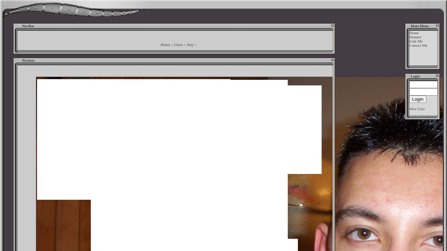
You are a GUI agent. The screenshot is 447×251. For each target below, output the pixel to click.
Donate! (415, 37)
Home (165, 45)
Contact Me (418, 45)
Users (178, 45)
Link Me (416, 41)
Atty (190, 45)
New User (417, 109)
